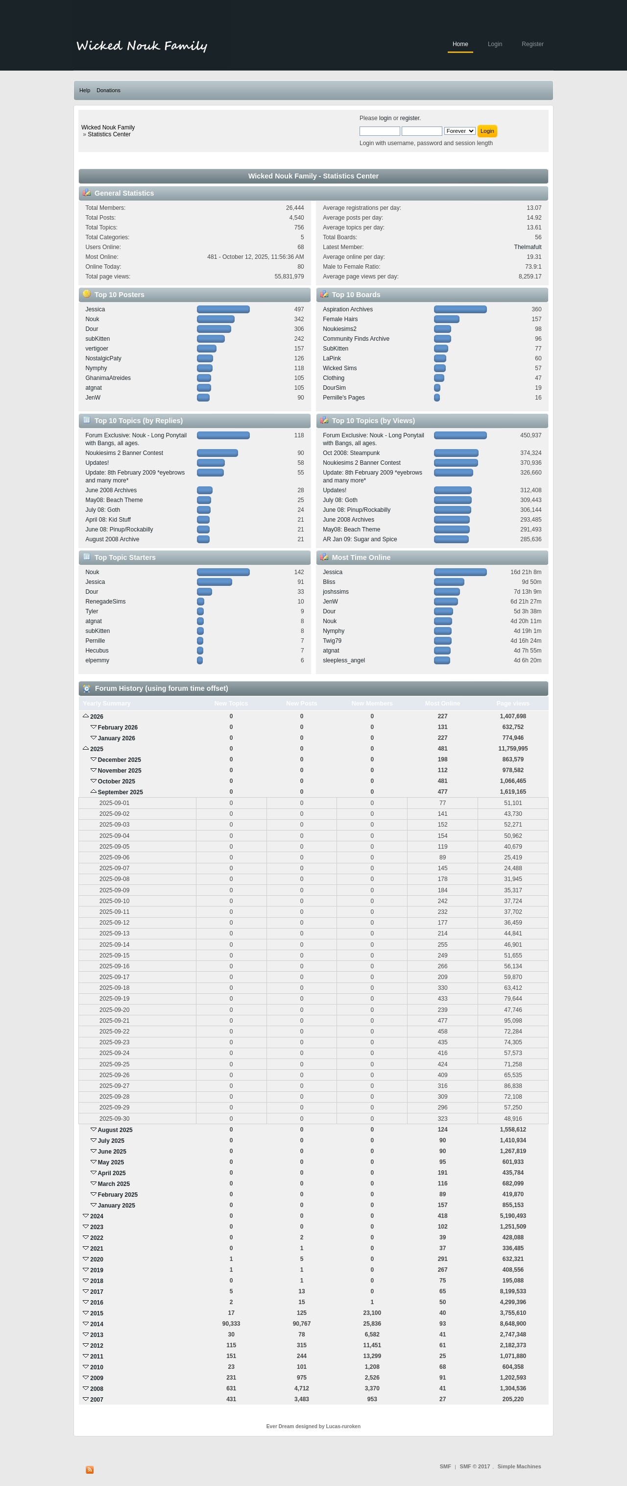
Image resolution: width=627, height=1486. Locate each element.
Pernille (95, 640)
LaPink (332, 358)
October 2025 (116, 781)
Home (460, 44)
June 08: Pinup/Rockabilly (119, 529)
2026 (96, 716)
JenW (92, 397)
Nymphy (96, 368)
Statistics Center (109, 134)
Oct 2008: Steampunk (351, 453)
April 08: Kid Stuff (108, 519)
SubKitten (335, 348)
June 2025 (112, 1151)
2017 (96, 1291)
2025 (96, 749)
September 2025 (120, 792)
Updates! (97, 462)
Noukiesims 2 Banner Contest (124, 453)
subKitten (97, 338)
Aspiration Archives (348, 309)
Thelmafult (528, 247)
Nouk (92, 319)
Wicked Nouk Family (108, 127)
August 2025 (114, 1130)
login (385, 118)
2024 (96, 1216)
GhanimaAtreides (108, 378)
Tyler (91, 611)
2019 (96, 1270)
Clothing (333, 378)
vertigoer (96, 348)
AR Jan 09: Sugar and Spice (360, 539)
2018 (96, 1281)
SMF (445, 1466)
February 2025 (118, 1194)
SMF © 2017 (475, 1466)
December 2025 (119, 759)
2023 (96, 1227)
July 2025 (111, 1140)
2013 (96, 1335)
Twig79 (332, 640)
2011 (96, 1356)
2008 (96, 1388)
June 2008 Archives (111, 490)
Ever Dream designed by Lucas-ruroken (313, 1426)
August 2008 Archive (112, 539)
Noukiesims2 (340, 329)
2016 (96, 1302)
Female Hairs (340, 319)
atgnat (93, 387)
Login (495, 44)
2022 (96, 1237)
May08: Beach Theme (114, 500)
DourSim (334, 387)
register (409, 118)
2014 (96, 1324)
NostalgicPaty (103, 358)
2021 (96, 1248)
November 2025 (120, 770)
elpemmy (97, 660)
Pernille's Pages (344, 397)
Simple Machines (519, 1466)
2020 (96, 1259)
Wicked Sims (340, 368)
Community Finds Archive (356, 338)
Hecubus (96, 650)
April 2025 (111, 1173)
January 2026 (116, 738)
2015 (96, 1313)
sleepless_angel (344, 660)
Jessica (95, 309)
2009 (96, 1378)
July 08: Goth (102, 509)
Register (533, 44)
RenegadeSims (105, 601)
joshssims (336, 591)
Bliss (329, 582)
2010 (96, 1367)
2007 (96, 1399)
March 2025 (114, 1184)
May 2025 (111, 1162)
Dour (91, 329)
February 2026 (118, 727)
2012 (96, 1345)
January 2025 (116, 1205)
